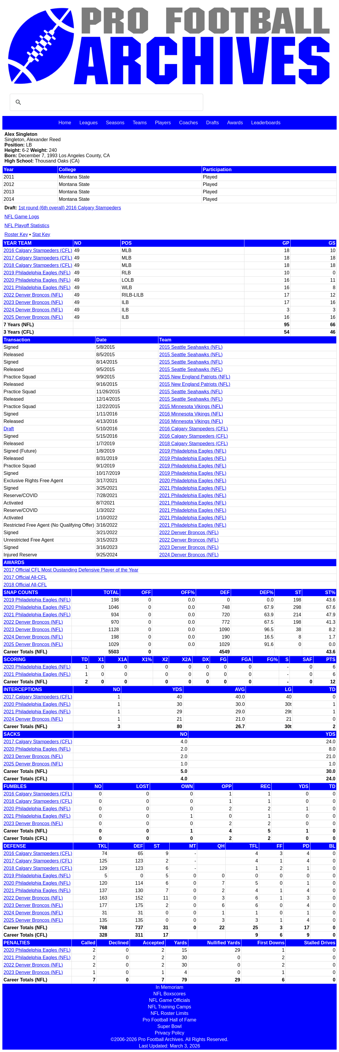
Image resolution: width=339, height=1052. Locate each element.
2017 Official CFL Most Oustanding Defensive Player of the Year (71, 569)
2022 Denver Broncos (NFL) (33, 294)
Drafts (212, 122)
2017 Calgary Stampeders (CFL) (38, 257)
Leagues (88, 122)
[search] (105, 102)
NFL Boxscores (169, 993)
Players (163, 122)
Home (64, 122)
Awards (235, 122)
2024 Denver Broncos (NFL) (33, 309)
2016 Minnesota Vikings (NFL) (191, 413)
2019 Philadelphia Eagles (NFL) (37, 272)
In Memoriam (169, 987)
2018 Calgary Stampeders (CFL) (38, 265)
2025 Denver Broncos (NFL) (33, 317)
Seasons (115, 122)
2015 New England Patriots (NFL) (194, 376)
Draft (9, 428)
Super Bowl (169, 1026)
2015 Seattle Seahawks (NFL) (190, 347)
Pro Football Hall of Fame (169, 1019)
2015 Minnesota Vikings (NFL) (191, 406)
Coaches (188, 122)
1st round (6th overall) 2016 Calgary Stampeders (69, 207)
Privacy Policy (169, 1032)
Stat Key (41, 234)
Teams (140, 122)
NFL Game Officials (169, 1000)
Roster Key (16, 234)
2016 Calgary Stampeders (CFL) (38, 250)
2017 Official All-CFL (25, 577)
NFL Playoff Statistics (26, 225)
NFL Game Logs (21, 216)
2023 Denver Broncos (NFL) (33, 302)
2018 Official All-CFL (25, 584)
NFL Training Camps (169, 1006)
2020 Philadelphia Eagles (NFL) (37, 280)
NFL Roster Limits (169, 1013)
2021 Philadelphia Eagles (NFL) (37, 287)
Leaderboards (266, 122)
